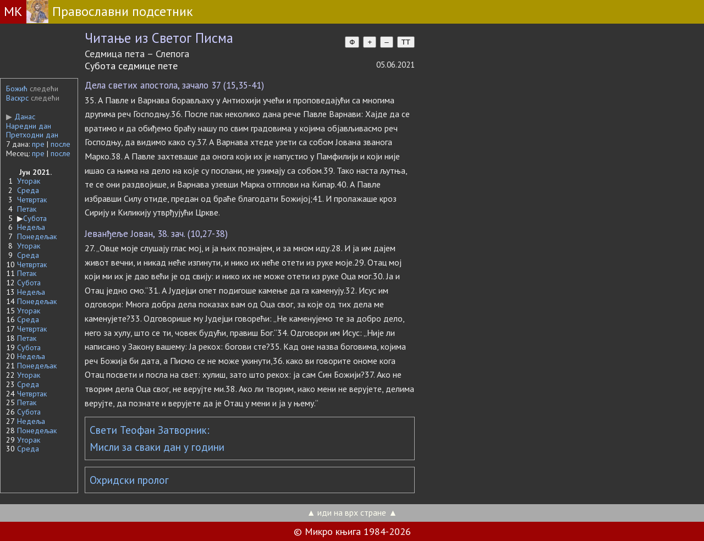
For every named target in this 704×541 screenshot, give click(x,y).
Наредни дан (28, 126)
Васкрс (17, 98)
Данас (20, 117)
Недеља (31, 227)
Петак (26, 209)
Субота (35, 218)
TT (406, 42)
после (60, 144)
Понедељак (37, 236)
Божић (17, 88)
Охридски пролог (129, 480)
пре (38, 144)
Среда (28, 190)
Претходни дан (32, 135)
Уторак (28, 181)
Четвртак (32, 200)
